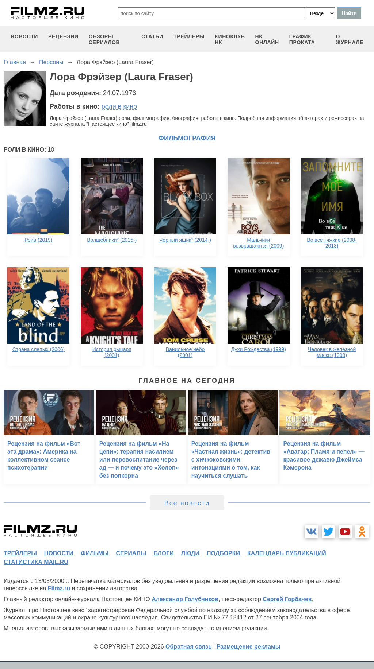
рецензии (63, 36)
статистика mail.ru (36, 562)
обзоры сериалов (104, 39)
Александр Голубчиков (185, 599)
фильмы (94, 553)
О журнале (349, 39)
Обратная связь (188, 646)
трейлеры (189, 36)
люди (190, 553)
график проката (302, 39)
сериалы (131, 553)
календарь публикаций (286, 553)
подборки (223, 553)
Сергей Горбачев (287, 599)
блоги (163, 553)
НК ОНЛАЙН (267, 39)
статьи (152, 36)
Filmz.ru (59, 588)
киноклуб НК (230, 39)
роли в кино (119, 106)
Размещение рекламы (248, 646)
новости (24, 36)
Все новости (187, 503)
